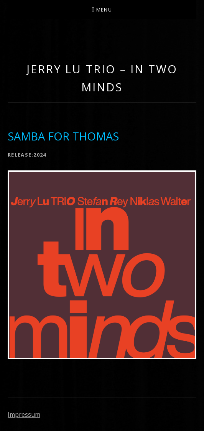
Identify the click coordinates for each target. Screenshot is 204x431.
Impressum (24, 414)
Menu (104, 9)
